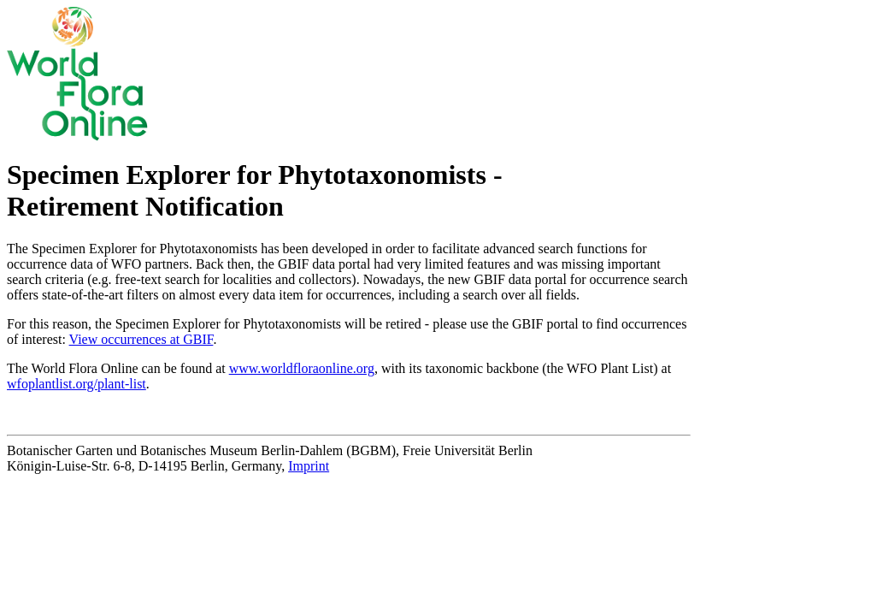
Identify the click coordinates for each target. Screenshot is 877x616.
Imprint (308, 466)
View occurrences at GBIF (141, 339)
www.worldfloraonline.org (301, 368)
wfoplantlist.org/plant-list (76, 383)
